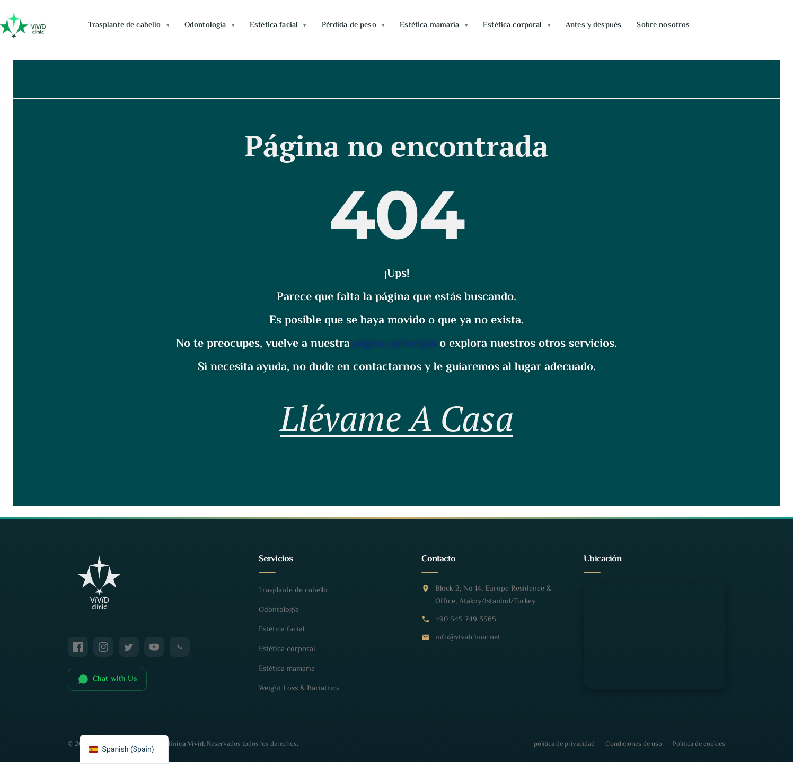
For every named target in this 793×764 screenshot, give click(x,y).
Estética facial (278, 25)
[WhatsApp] (180, 652)
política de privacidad (564, 749)
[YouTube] (154, 652)
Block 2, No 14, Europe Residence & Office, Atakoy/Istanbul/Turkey (493, 600)
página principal (394, 344)
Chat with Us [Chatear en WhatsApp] (107, 684)
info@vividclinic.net (467, 643)
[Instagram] (103, 652)
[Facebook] (78, 652)
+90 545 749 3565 (465, 625)
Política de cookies (699, 749)
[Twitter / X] (129, 652)
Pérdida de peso (353, 25)
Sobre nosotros (663, 25)
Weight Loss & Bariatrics (299, 694)
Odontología (209, 25)
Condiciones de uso (633, 749)
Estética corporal (516, 25)
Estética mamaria (434, 25)
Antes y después (593, 25)
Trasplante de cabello (128, 25)
